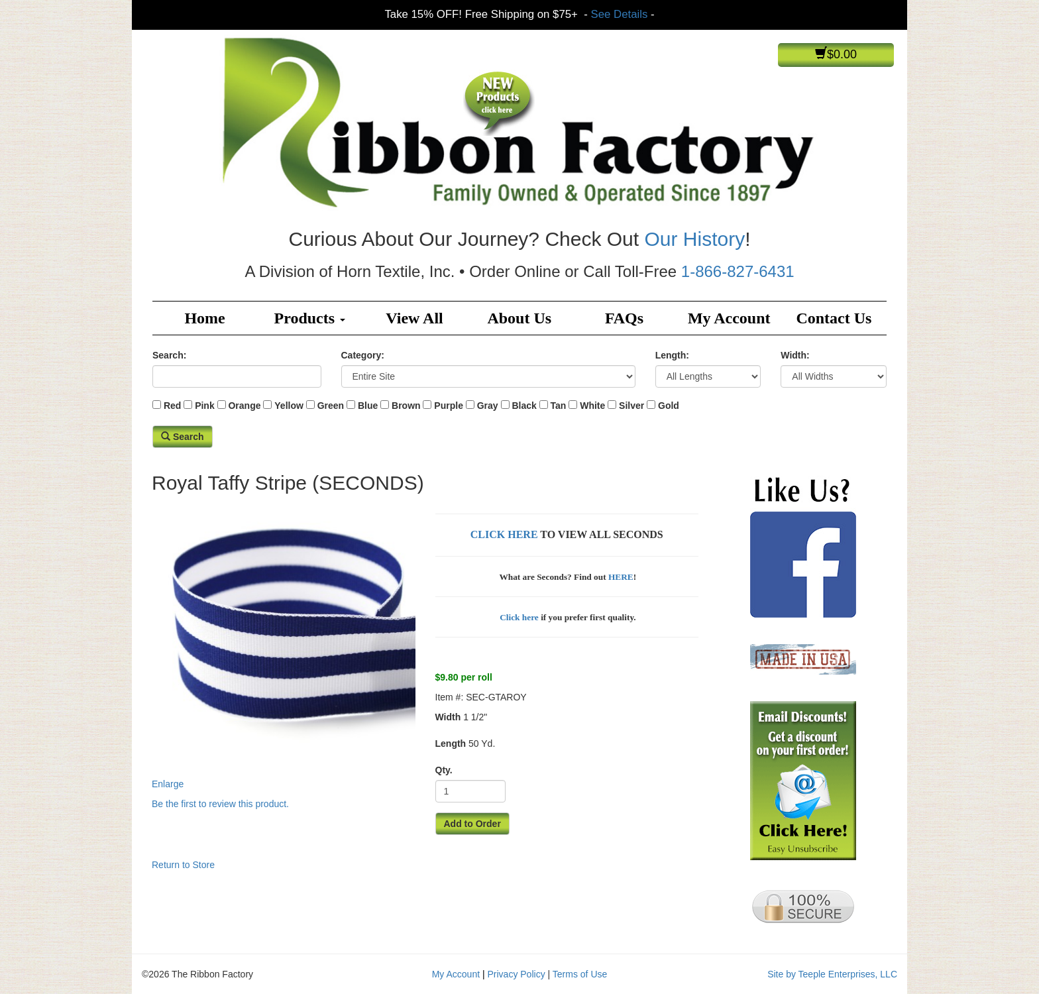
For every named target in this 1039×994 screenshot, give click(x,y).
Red (172, 405)
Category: (362, 355)
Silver (631, 405)
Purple (448, 405)
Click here (518, 617)
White (592, 405)
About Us (519, 318)
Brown (406, 405)
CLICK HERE (504, 534)
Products (310, 318)
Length (450, 743)
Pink (205, 405)
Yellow (288, 405)
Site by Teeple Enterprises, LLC (832, 974)
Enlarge (283, 644)
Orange (244, 405)
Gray (487, 405)
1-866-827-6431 (737, 271)
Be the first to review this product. (220, 804)
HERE (620, 577)
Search (182, 436)
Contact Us (833, 318)
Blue (368, 405)
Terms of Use (580, 974)
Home (204, 318)
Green (330, 405)
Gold (668, 405)
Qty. (444, 770)
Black (524, 405)
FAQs (624, 318)
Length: (672, 355)
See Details (619, 14)
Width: (795, 355)
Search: (169, 355)
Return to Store (183, 864)
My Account (729, 318)
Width (448, 717)
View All (414, 318)
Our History (694, 239)
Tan (559, 405)
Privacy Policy (516, 974)
